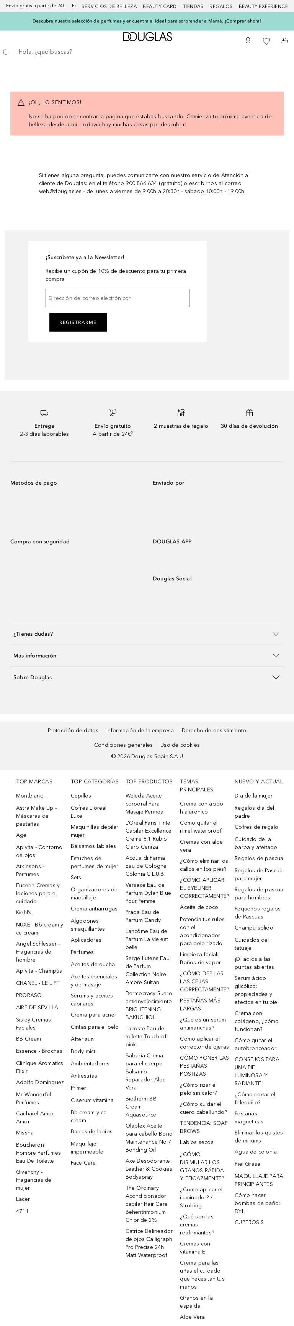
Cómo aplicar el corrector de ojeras (204, 1043)
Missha (25, 1132)
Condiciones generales (123, 745)
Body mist (83, 1051)
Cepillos (81, 796)
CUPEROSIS (249, 1222)
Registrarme (78, 322)
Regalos (221, 6)
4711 (22, 1211)
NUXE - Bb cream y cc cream (39, 929)
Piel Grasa (247, 1164)
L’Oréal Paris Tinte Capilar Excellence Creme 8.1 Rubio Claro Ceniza (149, 835)
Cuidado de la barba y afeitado (256, 843)
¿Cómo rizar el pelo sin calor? (198, 1089)
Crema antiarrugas (94, 908)
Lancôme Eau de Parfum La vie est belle (147, 939)
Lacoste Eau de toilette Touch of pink (146, 1036)
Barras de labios (92, 1131)
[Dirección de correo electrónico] (117, 298)
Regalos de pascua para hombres (259, 893)
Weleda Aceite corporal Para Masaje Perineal (145, 804)
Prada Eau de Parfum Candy (143, 916)
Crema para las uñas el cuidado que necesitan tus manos (202, 1275)
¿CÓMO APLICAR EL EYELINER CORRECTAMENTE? (204, 888)
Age (21, 835)
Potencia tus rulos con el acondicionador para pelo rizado (202, 931)
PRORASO (29, 995)
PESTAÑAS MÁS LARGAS (200, 1004)
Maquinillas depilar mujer (95, 831)
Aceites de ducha (93, 964)
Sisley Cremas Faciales (33, 1024)
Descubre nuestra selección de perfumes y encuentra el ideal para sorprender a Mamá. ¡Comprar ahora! (147, 21)
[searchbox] (147, 52)
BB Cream (28, 1039)
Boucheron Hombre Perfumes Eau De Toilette (38, 1153)
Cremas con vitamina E (195, 1248)
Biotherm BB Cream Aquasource (141, 1107)
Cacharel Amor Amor (35, 1117)
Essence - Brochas (39, 1051)
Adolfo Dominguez (40, 1082)
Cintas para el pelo (95, 1027)
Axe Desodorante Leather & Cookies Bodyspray (149, 1169)
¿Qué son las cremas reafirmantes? (197, 1224)
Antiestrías (84, 1076)
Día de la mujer (254, 796)
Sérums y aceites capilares (92, 999)
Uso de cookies (180, 745)
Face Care (83, 1163)
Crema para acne (92, 1015)
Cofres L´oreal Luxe (89, 812)
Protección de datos (73, 730)
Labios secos (196, 1142)
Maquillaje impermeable (87, 1148)
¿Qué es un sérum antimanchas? (203, 1024)
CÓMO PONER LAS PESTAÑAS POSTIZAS (204, 1066)
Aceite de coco (199, 907)
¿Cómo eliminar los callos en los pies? (204, 865)
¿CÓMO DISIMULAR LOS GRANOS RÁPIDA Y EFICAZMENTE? (202, 1166)
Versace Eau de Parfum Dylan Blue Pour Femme (148, 893)
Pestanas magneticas (249, 1117)
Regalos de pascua (259, 858)
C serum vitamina (92, 1100)
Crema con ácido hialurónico (201, 808)
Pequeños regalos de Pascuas (258, 912)
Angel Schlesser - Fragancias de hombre (38, 952)
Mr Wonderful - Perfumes (35, 1098)
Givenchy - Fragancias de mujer (34, 1180)
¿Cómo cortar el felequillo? (255, 1098)
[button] (147, 633)
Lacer (23, 1199)
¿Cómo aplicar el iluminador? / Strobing (201, 1197)
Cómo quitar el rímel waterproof (201, 827)
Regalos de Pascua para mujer (259, 874)
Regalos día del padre (254, 812)
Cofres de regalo (256, 827)
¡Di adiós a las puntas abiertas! (255, 963)
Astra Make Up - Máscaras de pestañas (36, 816)
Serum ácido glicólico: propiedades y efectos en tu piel (257, 990)
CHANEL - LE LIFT (37, 983)
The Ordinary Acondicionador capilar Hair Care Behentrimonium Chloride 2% (147, 1204)
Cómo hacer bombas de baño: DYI (257, 1203)
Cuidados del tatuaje (252, 944)
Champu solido (254, 928)
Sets (76, 877)
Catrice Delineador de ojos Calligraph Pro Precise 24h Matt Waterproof (149, 1243)
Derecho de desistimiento (214, 730)
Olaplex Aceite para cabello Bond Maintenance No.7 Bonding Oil (149, 1138)
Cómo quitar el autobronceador (255, 1044)
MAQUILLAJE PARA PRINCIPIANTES (259, 1180)
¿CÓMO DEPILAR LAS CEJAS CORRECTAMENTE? (204, 981)
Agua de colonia (256, 1152)
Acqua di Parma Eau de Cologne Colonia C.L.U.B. (146, 866)
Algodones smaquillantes (88, 925)
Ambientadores (90, 1063)
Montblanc (29, 796)
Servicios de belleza (109, 6)
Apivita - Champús (39, 971)
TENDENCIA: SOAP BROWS (204, 1127)
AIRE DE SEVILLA (37, 1007)
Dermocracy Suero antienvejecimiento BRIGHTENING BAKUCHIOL (149, 1005)
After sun (82, 1039)
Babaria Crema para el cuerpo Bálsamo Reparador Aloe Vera (146, 1071)
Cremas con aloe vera (201, 846)
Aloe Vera (192, 1317)
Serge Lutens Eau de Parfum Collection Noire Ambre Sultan (148, 970)
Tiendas (193, 6)
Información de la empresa (140, 730)
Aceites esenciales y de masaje (94, 980)
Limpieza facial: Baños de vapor (200, 958)
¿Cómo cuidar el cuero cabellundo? (203, 1108)
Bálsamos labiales (93, 846)
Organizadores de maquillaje (94, 893)
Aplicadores (86, 940)
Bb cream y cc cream (88, 1116)
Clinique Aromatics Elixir (40, 1067)
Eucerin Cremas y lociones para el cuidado (38, 893)
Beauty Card (160, 6)
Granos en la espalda (196, 1302)
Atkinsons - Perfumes (30, 870)
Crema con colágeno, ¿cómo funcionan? (257, 1021)
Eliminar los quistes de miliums (259, 1136)
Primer (78, 1088)
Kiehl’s (23, 912)
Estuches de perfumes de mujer (94, 862)
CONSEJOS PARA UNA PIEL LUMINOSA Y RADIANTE (257, 1071)
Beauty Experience (263, 6)
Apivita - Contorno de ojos (39, 851)
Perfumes (82, 952)
